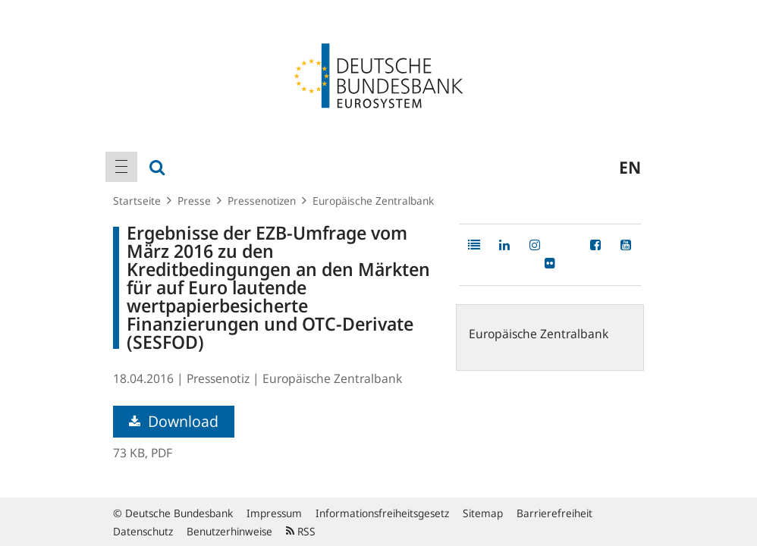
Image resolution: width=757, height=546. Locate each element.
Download (173, 421)
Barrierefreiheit (554, 513)
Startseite (137, 200)
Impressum (274, 513)
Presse (194, 200)
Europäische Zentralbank (373, 200)
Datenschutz (143, 531)
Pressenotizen (262, 200)
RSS (301, 531)
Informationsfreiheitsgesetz (382, 513)
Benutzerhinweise (229, 531)
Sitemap (483, 513)
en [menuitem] (630, 166)
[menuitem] (121, 167)
